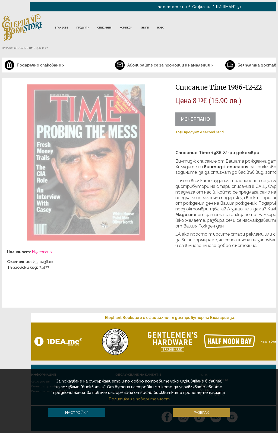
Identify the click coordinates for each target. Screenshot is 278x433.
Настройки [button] (76, 412)
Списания (104, 27)
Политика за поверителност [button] (139, 399)
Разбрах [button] (201, 412)
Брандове (61, 27)
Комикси (126, 27)
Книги (144, 27)
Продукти (82, 27)
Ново (160, 27)
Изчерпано (195, 119)
